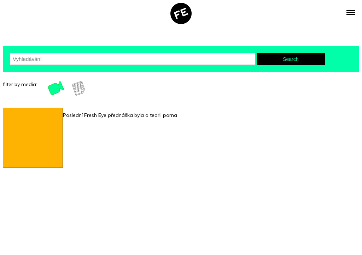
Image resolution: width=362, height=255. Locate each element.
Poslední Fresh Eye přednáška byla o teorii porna (120, 115)
